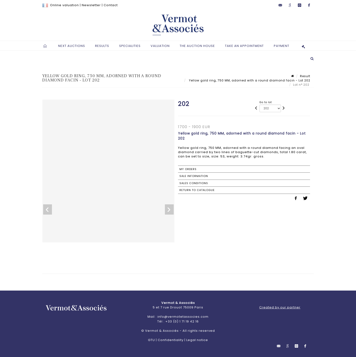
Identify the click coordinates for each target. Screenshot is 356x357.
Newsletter (91, 5)
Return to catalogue (197, 190)
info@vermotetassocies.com (183, 316)
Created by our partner (279, 307)
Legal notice (197, 340)
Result (305, 76)
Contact (111, 5)
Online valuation (64, 5)
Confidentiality (170, 340)
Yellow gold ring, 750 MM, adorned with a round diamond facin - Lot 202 (249, 80)
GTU (151, 340)
